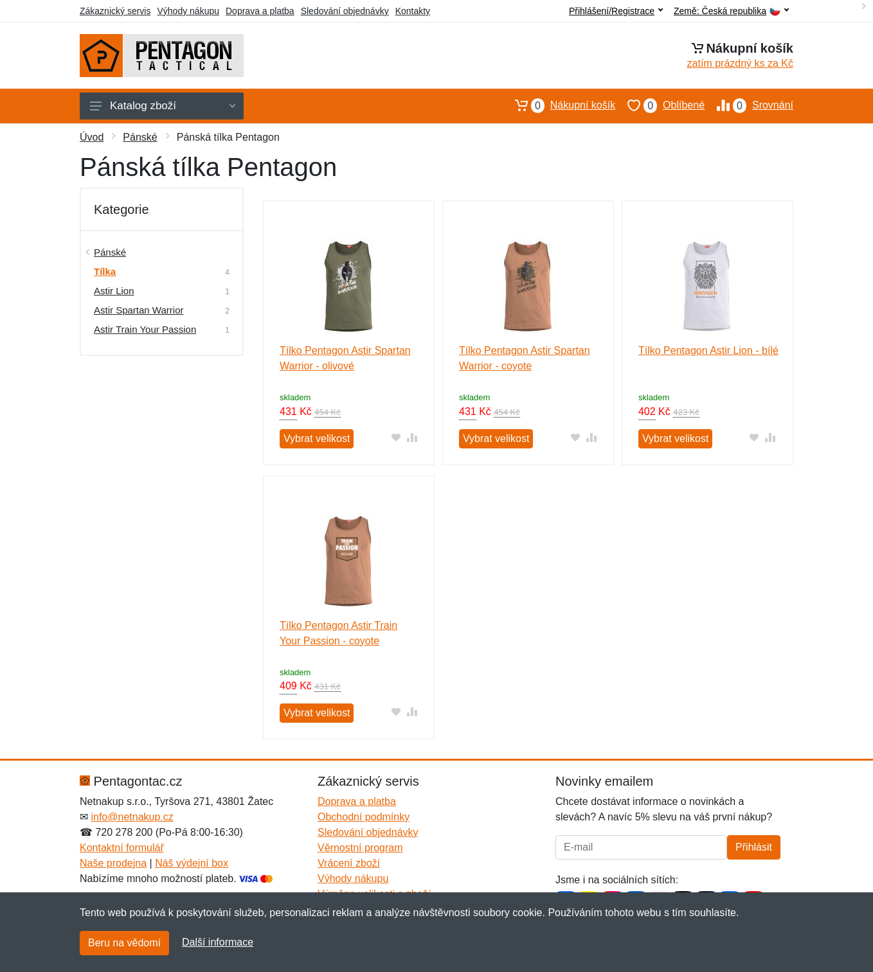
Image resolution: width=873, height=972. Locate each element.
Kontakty (412, 11)
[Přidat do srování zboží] (412, 437)
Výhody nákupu (188, 11)
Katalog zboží (162, 106)
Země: (731, 11)
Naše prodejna (113, 863)
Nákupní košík (559, 105)
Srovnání (749, 105)
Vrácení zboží (349, 863)
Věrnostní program (360, 847)
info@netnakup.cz (132, 816)
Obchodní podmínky (364, 816)
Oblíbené (660, 105)
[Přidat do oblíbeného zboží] (396, 437)
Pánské (140, 137)
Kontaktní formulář (122, 847)
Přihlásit (753, 847)
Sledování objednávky (345, 11)
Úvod (92, 137)
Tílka (105, 271)
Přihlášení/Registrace (616, 10)
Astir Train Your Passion (145, 329)
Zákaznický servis (115, 11)
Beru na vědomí (124, 942)
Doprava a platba (260, 11)
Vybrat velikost (317, 438)
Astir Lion (114, 290)
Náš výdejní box (191, 863)
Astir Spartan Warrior (138, 310)
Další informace (217, 942)
